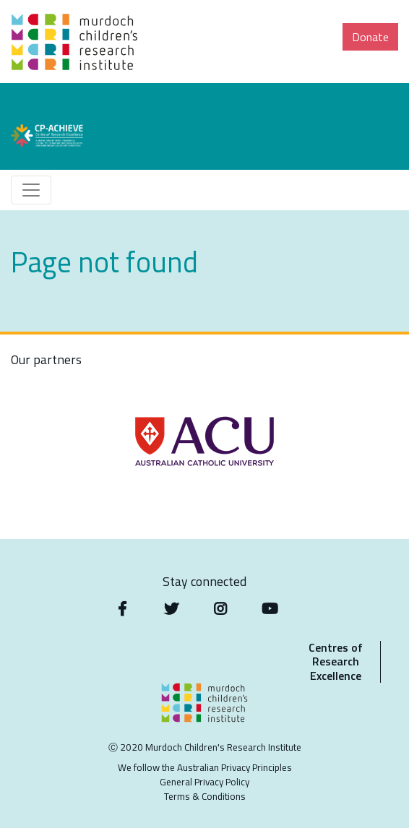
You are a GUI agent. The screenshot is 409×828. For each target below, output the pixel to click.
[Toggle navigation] (31, 190)
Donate (370, 37)
